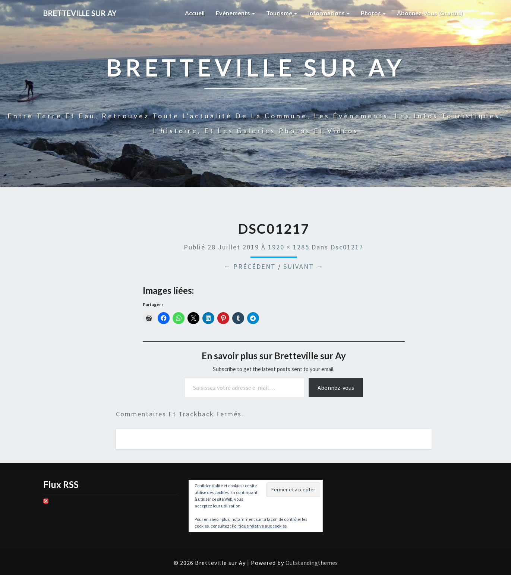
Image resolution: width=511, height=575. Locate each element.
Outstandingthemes (312, 562)
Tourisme (281, 12)
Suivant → (303, 266)
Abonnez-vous (336, 387)
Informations (329, 12)
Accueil (195, 12)
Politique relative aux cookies (259, 526)
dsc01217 (347, 247)
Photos (373, 12)
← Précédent (250, 266)
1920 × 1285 (288, 247)
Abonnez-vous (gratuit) (430, 12)
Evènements (235, 12)
